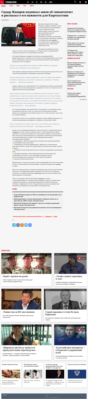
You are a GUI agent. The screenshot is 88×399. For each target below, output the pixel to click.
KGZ (32, 2)
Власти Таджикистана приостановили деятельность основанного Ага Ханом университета (76, 83)
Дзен (55, 217)
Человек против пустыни (10, 365)
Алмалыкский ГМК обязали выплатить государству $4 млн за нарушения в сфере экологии (76, 29)
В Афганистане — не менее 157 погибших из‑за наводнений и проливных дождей (76, 37)
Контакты (5, 394)
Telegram (48, 217)
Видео (18, 6)
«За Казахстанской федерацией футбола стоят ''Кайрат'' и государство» (54, 366)
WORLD (51, 2)
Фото (25, 6)
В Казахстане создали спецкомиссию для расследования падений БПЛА (76, 94)
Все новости (83, 100)
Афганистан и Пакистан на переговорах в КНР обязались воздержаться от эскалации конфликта (76, 74)
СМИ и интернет (28, 20)
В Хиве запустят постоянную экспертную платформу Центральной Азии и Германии (76, 44)
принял (58, 164)
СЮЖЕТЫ (32, 6)
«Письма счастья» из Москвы (74, 365)
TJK (37, 2)
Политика (44, 20)
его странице (53, 40)
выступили (38, 173)
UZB (46, 2)
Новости (3, 6)
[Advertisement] (44, 240)
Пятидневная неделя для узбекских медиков (31, 365)
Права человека (21, 20)
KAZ (28, 2)
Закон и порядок (13, 20)
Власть (39, 20)
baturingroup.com (54, 397)
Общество (35, 20)
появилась (15, 132)
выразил (41, 178)
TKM (41, 2)
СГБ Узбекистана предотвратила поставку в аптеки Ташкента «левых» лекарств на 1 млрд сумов (75, 53)
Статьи (11, 6)
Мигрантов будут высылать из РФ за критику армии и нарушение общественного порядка (76, 65)
